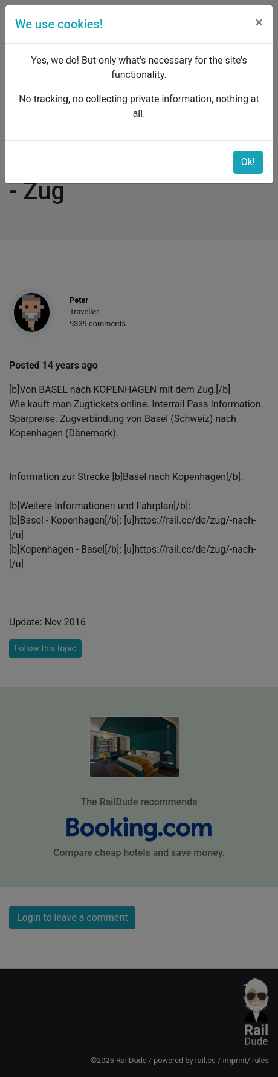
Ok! (248, 162)
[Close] (259, 22)
